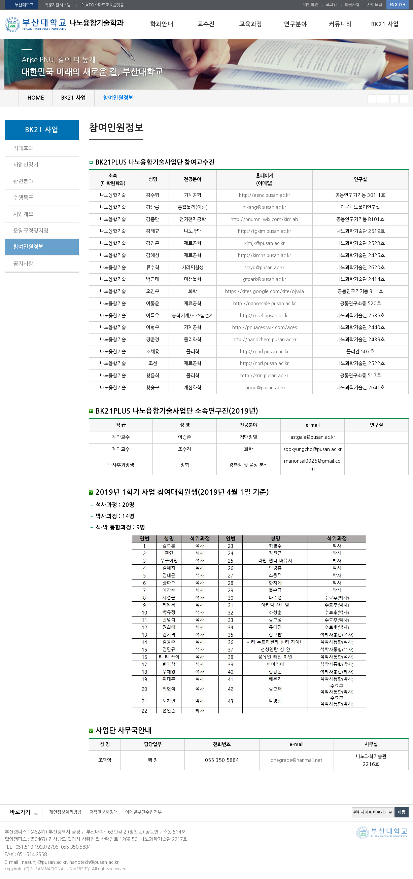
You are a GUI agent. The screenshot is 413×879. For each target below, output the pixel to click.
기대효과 (23, 148)
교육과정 (250, 24)
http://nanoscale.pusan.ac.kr (264, 303)
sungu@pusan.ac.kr (264, 387)
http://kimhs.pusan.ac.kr (264, 255)
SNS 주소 (404, 129)
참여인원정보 (28, 246)
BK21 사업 (385, 24)
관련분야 (23, 181)
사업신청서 (25, 164)
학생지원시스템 (57, 5)
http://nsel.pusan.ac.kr (264, 315)
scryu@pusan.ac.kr (264, 267)
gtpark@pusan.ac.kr (264, 279)
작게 (372, 98)
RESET (383, 98)
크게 (394, 98)
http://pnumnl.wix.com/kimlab (264, 219)
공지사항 (23, 263)
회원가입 (352, 5)
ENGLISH (397, 5)
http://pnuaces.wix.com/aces (264, 327)
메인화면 (310, 5)
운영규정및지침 (30, 230)
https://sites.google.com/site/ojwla (264, 291)
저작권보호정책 (103, 812)
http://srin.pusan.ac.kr (264, 375)
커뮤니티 (340, 24)
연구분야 (295, 24)
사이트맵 (374, 5)
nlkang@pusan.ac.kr (264, 207)
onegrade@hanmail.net (296, 760)
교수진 (206, 24)
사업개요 (23, 214)
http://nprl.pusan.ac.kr (264, 351)
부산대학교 (24, 5)
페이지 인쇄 (393, 129)
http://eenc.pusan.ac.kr (264, 195)
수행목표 (23, 197)
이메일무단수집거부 (143, 812)
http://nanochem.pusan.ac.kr (265, 339)
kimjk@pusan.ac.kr (264, 243)
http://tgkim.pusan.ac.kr (264, 231)
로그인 (331, 5)
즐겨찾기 (404, 98)
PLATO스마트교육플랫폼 (102, 5)
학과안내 (161, 24)
